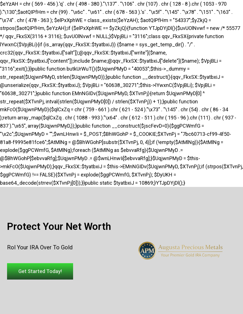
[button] (40, 271)
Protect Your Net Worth (59, 226)
